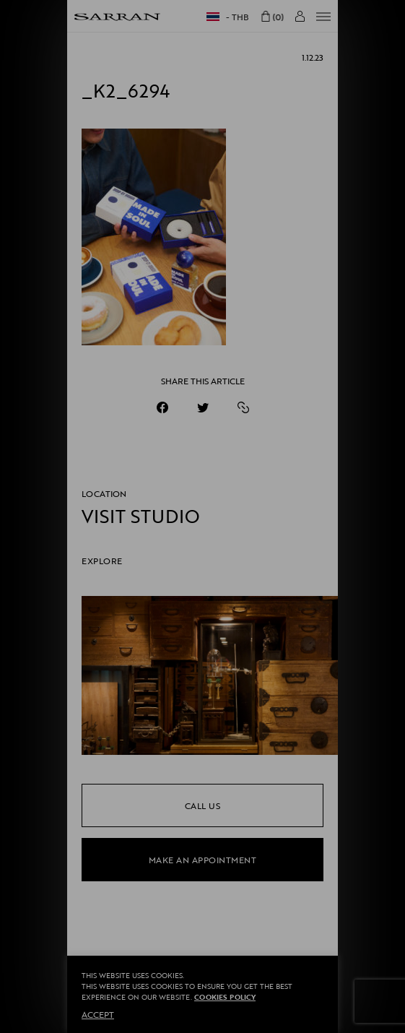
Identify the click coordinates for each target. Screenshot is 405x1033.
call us (203, 805)
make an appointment (203, 859)
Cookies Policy (225, 997)
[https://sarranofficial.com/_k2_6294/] (243, 407)
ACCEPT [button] (98, 1014)
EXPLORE (102, 560)
